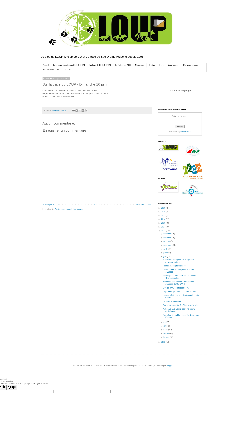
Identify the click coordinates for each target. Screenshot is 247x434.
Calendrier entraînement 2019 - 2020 (69, 65)
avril (165, 326)
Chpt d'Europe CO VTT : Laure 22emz (179, 291)
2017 (163, 215)
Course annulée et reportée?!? (176, 288)
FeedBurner (185, 131)
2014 (163, 227)
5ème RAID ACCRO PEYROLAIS (57, 70)
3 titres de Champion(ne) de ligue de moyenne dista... (178, 261)
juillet (165, 252)
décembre (168, 234)
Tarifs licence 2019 (123, 65)
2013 (163, 230)
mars (165, 329)
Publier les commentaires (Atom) (68, 209)
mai (165, 322)
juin (165, 256)
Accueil (46, 65)
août (165, 249)
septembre (168, 245)
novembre (168, 237)
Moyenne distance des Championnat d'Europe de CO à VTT (178, 283)
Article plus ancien (142, 204)
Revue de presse (190, 65)
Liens (162, 65)
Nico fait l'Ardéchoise (172, 301)
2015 (163, 223)
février (166, 333)
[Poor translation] (12, 387)
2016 (163, 219)
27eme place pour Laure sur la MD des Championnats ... (179, 277)
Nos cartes (139, 65)
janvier (166, 337)
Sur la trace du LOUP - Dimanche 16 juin (180, 305)
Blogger (169, 366)
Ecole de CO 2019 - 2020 (100, 65)
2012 (163, 342)
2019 (163, 208)
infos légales (173, 65)
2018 (163, 212)
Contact (152, 65)
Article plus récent (51, 204)
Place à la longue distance (174, 266)
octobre (166, 241)
